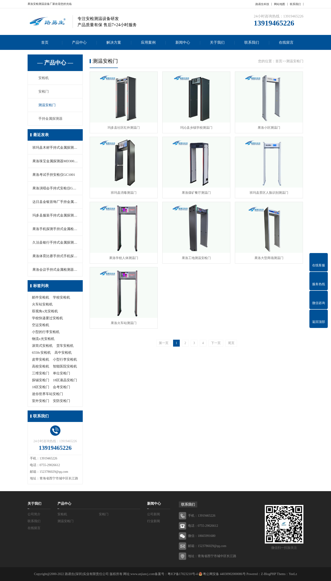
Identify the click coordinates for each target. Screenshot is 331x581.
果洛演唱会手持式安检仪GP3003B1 (59, 188)
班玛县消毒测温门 (124, 192)
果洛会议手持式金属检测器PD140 (57, 269)
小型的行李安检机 (46, 332)
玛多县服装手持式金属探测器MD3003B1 (63, 215)
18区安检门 (40, 387)
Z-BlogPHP (268, 574)
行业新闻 (153, 521)
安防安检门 (61, 401)
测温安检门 (47, 105)
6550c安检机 (41, 352)
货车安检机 (65, 345)
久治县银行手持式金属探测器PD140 (59, 242)
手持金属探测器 (50, 118)
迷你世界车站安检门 (47, 394)
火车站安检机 (42, 304)
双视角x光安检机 (45, 311)
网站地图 (279, 4)
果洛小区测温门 (269, 127)
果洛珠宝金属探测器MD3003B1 (56, 161)
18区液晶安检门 (65, 380)
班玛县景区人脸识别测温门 (269, 192)
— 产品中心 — (55, 63)
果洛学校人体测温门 (123, 258)
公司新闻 (153, 514)
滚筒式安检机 (42, 345)
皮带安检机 (40, 359)
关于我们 (217, 42)
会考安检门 (61, 387)
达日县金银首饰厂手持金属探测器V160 (62, 202)
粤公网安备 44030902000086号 (224, 574)
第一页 (163, 343)
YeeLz (293, 574)
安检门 (43, 91)
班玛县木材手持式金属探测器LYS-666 (61, 147)
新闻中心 (182, 42)
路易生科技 (262, 4)
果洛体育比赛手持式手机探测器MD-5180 (63, 256)
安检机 (43, 78)
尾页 (231, 343)
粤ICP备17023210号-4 (183, 574)
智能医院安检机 (65, 366)
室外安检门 (40, 401)
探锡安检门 (40, 380)
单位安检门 (61, 373)
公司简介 (34, 514)
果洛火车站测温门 (124, 323)
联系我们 (295, 4)
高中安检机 (63, 352)
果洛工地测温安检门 (196, 258)
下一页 (216, 343)
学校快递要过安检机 (47, 318)
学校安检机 (61, 297)
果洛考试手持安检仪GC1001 (53, 175)
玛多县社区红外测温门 (124, 127)
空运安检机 (40, 325)
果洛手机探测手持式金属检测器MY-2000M (64, 229)
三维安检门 (40, 373)
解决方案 (113, 42)
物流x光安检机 (43, 339)
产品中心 (79, 42)
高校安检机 (40, 366)
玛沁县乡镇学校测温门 (196, 127)
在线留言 (286, 42)
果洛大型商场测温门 (268, 258)
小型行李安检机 (65, 359)
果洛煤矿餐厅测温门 (196, 192)
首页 (45, 42)
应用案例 (148, 42)
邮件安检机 (40, 297)
